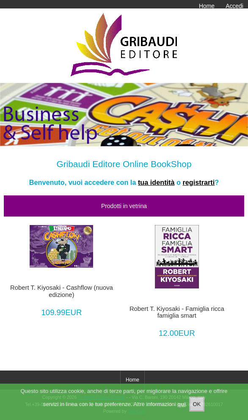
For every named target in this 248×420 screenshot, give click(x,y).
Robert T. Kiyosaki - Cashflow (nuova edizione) (61, 291)
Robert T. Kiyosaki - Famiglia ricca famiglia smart (177, 312)
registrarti (198, 182)
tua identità (156, 182)
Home (207, 6)
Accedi (234, 6)
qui (181, 404)
